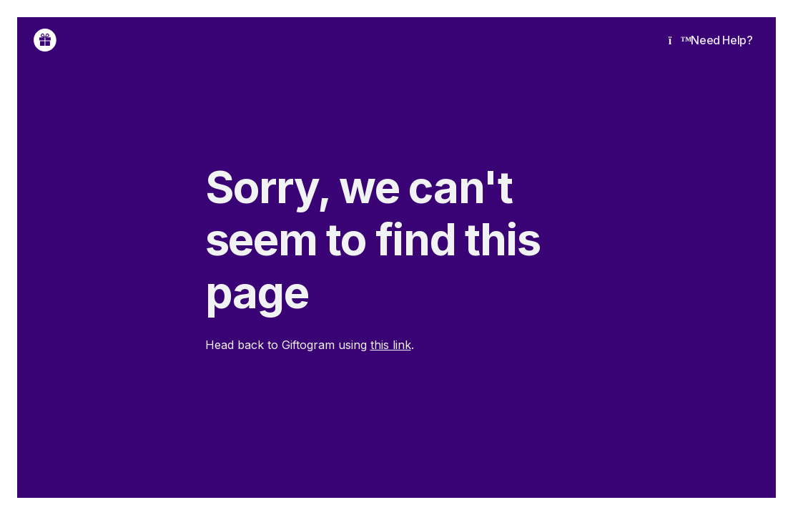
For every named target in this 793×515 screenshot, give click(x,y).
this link (390, 345)
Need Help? (711, 40)
